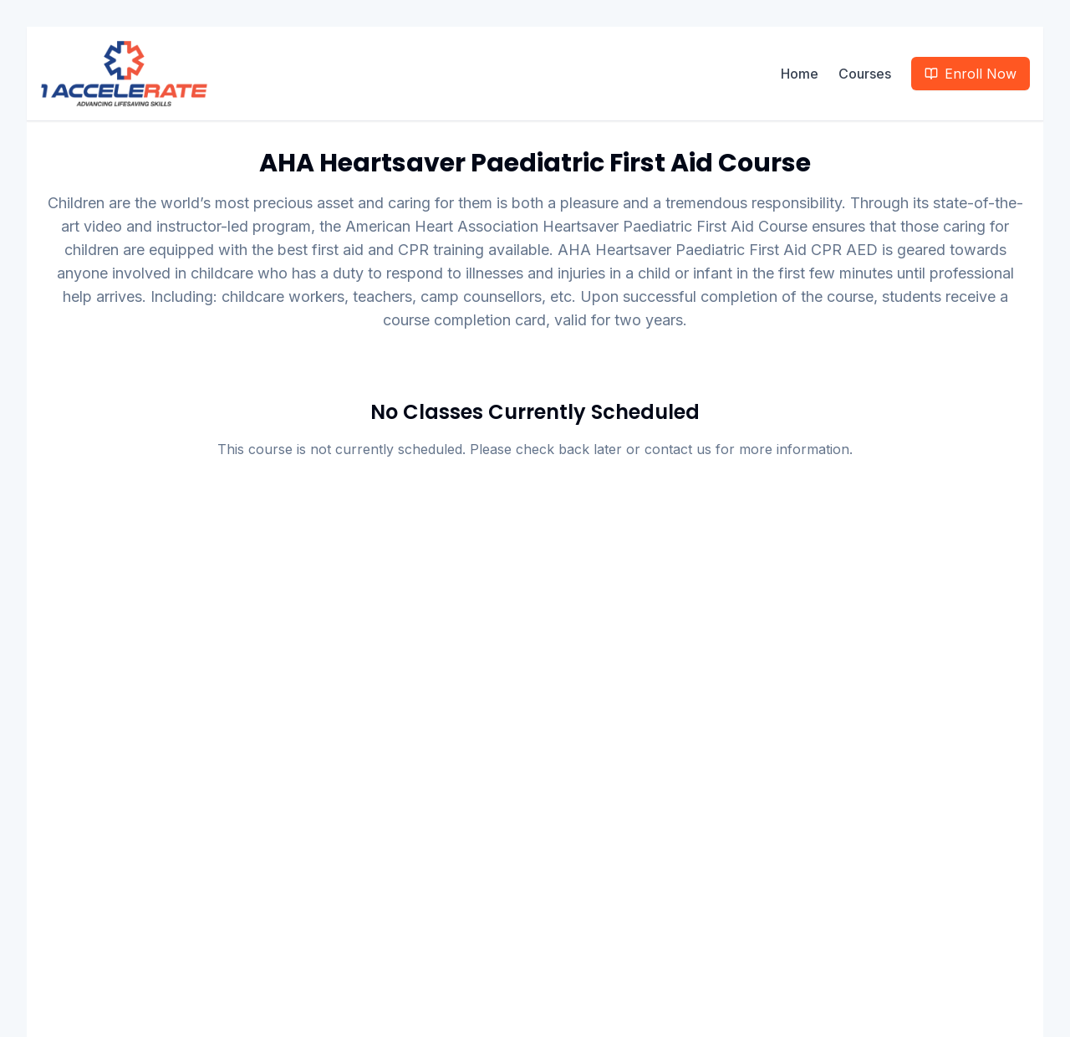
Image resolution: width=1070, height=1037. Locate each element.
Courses (864, 73)
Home (799, 73)
